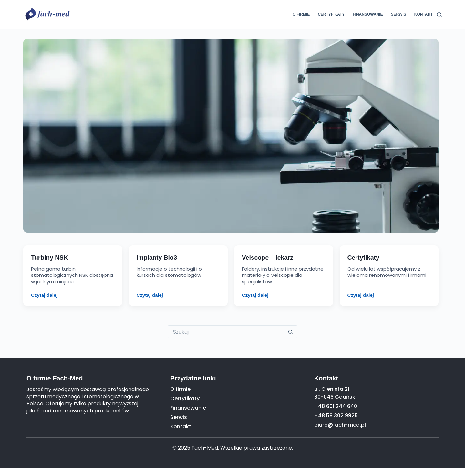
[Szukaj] (439, 14)
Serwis (398, 14)
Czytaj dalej (44, 295)
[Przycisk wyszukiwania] (290, 331)
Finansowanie (368, 14)
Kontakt (423, 14)
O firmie (301, 14)
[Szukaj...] (226, 331)
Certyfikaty (331, 14)
